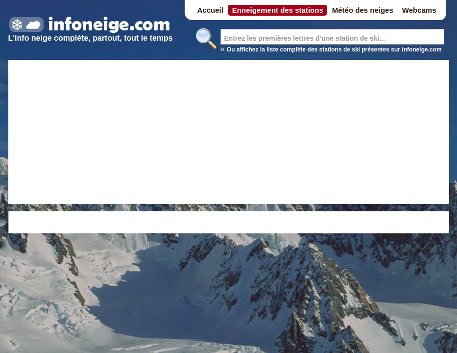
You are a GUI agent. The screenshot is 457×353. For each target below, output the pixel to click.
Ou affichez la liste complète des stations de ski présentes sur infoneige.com (334, 49)
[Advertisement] (229, 133)
